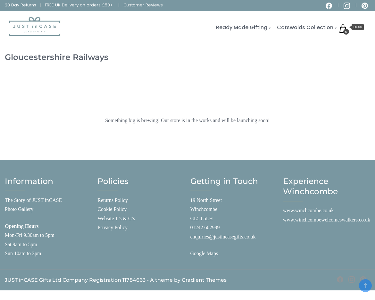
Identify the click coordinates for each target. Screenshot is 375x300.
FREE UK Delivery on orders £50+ (79, 5)
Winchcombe (204, 209)
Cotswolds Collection (305, 27)
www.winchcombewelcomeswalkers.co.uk (326, 219)
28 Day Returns (20, 5)
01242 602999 (205, 227)
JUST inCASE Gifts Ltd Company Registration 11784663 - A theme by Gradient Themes (116, 280)
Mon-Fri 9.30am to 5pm (29, 235)
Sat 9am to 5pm (21, 244)
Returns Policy (112, 200)
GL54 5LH (201, 218)
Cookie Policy (112, 209)
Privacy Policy (112, 227)
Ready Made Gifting (241, 27)
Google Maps (204, 253)
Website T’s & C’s (116, 218)
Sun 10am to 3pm (23, 253)
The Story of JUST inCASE (33, 200)
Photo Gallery (19, 209)
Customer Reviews (143, 5)
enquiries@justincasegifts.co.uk (223, 236)
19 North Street (206, 200)
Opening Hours (21, 226)
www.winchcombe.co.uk (308, 210)
